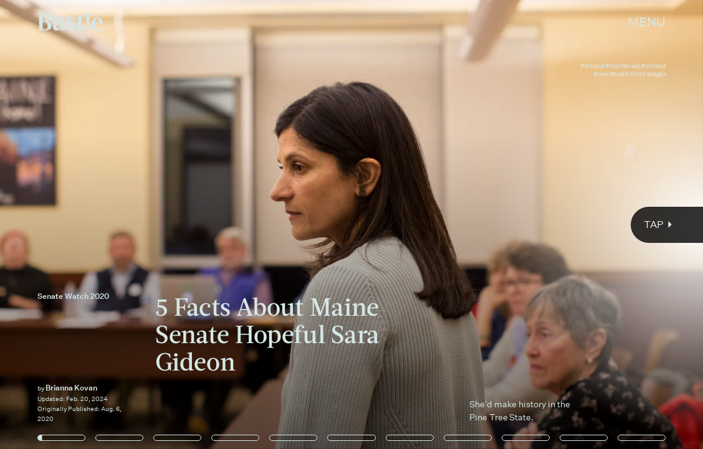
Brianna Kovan (71, 387)
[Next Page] (467, 224)
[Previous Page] (116, 224)
